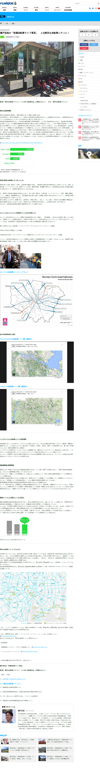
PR (81, 78)
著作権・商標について (34, 774)
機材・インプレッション (86, 72)
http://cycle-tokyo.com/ (40, 647)
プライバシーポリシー (20, 774)
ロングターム (83, 88)
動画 (15, 9)
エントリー (57, 9)
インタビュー (83, 85)
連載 (2, 37)
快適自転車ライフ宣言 (12, 37)
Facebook (84, 44)
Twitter (94, 44)
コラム (82, 63)
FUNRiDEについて (5, 774)
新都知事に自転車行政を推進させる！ (14, 679)
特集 (81, 69)
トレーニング (83, 91)
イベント (82, 66)
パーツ (46, 9)
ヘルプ (44, 774)
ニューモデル (83, 107)
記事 (4, 9)
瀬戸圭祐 (21, 711)
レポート (82, 97)
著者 (36, 9)
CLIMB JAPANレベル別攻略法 (88, 103)
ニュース (82, 94)
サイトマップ (52, 774)
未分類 (82, 57)
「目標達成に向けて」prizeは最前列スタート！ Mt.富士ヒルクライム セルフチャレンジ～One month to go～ (90, 121)
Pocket (84, 48)
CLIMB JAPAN (84, 100)
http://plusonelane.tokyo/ (9, 636)
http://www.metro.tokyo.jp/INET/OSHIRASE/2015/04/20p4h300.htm (22, 143)
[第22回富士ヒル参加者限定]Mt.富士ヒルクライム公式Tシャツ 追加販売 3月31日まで (91, 139)
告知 (81, 82)
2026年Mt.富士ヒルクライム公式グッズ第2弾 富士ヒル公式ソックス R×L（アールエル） (90, 128)
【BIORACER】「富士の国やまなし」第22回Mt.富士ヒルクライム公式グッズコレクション (90, 133)
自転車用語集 (68, 9)
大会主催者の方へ (63, 774)
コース (25, 9)
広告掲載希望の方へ (75, 774)
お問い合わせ (88, 774)
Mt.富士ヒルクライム (85, 110)
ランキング (83, 75)
